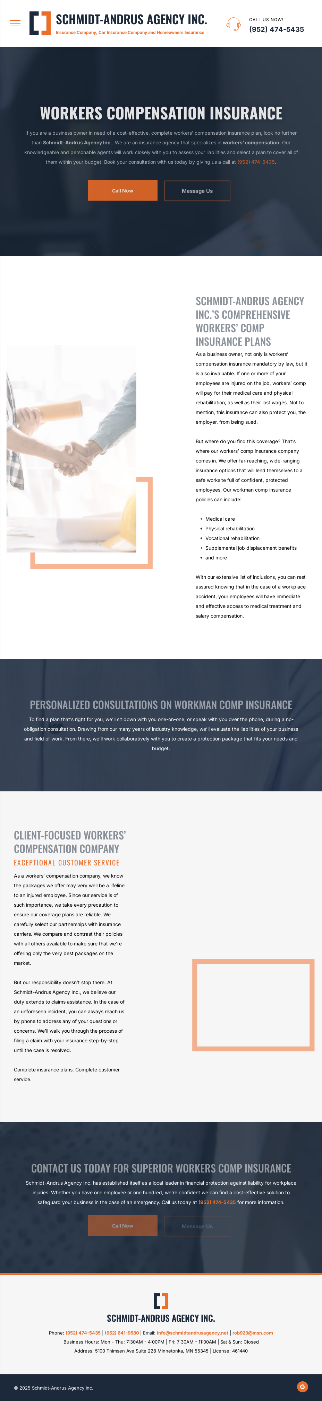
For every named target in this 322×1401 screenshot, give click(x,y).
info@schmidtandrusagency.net (192, 1333)
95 (109, 1333)
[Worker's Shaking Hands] (69, 449)
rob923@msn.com (252, 1333)
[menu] (15, 23)
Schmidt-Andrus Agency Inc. (131, 19)
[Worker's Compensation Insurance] (236, 948)
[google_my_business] (302, 1387)
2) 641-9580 (125, 1333)
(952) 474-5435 (276, 29)
